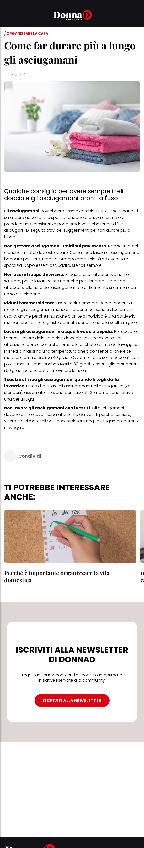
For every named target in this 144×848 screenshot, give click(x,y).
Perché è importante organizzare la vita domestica (57, 576)
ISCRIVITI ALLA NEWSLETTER (72, 700)
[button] (7, 16)
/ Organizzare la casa (26, 33)
